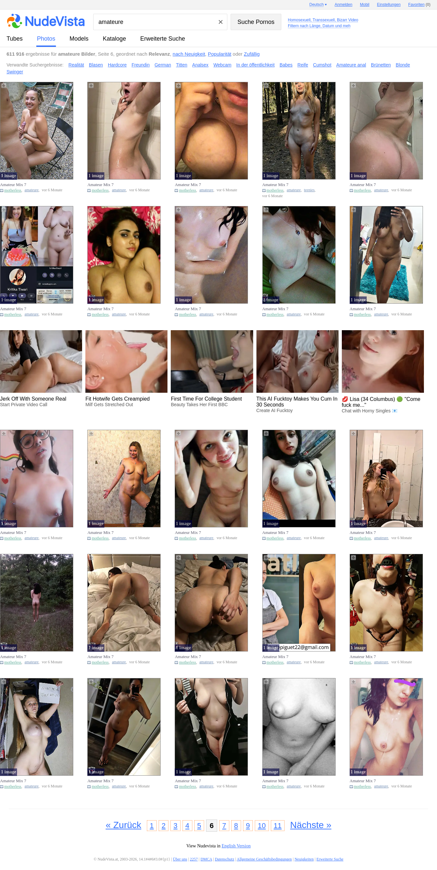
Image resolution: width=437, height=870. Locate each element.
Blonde (403, 64)
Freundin (140, 64)
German (162, 64)
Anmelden (343, 4)
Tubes (15, 38)
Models (79, 38)
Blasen (96, 64)
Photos (46, 38)
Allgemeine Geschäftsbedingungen (264, 859)
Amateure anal (351, 64)
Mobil (365, 4)
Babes (286, 64)
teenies (309, 190)
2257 (194, 859)
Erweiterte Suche (162, 38)
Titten (181, 64)
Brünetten (381, 64)
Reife (302, 64)
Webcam (222, 64)
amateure (32, 190)
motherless (12, 190)
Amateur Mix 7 (13, 184)
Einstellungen (389, 4)
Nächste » (310, 825)
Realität (76, 64)
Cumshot (322, 64)
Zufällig (252, 54)
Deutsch (316, 4)
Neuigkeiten (304, 859)
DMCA (206, 859)
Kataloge (114, 38)
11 (278, 826)
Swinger (15, 71)
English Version (236, 845)
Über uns (180, 859)
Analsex (200, 64)
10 (262, 826)
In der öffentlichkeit (255, 64)
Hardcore (117, 64)
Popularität (219, 54)
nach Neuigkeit (189, 54)
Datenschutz (224, 859)
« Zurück (123, 825)
